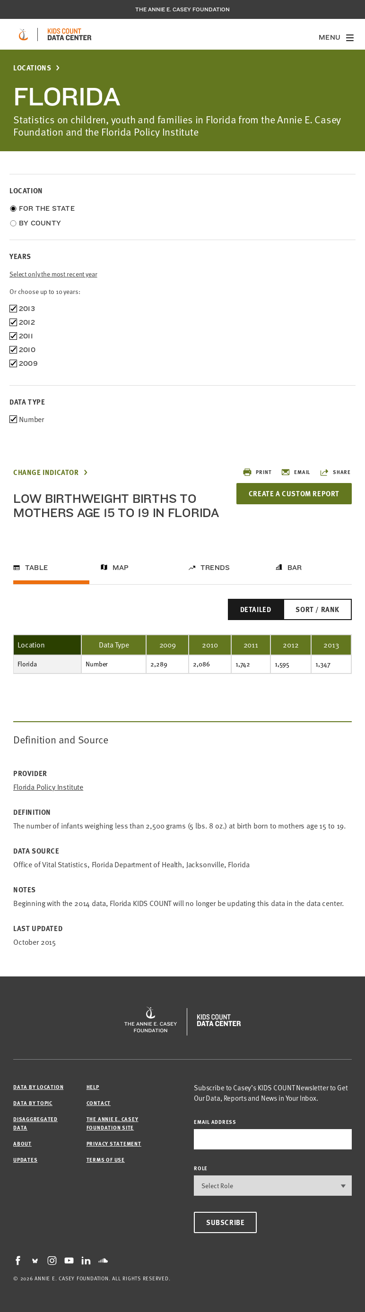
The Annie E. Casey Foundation (182, 9)
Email (295, 472)
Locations (32, 68)
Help (93, 1086)
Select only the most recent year (53, 274)
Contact (99, 1102)
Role (201, 1168)
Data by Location (38, 1086)
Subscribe (225, 1222)
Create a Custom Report (294, 493)
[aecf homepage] (23, 34)
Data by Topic (32, 1102)
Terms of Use (106, 1159)
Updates (25, 1159)
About (22, 1143)
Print (257, 472)
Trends (215, 567)
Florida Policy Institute (48, 787)
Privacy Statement (114, 1143)
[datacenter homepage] (69, 34)
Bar (294, 567)
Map (121, 567)
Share (335, 472)
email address (215, 1121)
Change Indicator (46, 472)
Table (36, 567)
